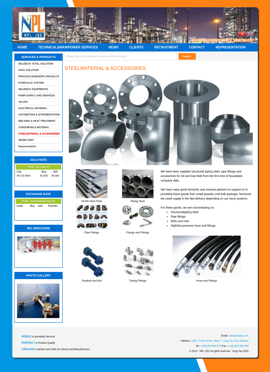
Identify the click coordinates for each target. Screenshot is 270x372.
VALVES (23, 101)
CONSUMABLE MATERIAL (33, 127)
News (113, 47)
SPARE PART (26, 140)
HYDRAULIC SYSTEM (31, 82)
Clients (136, 47)
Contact (197, 47)
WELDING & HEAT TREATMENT (36, 121)
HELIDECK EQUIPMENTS (33, 89)
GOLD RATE (38, 159)
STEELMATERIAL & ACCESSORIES (39, 133)
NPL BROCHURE (38, 228)
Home (22, 47)
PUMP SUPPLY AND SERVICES (36, 95)
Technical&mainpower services (68, 47)
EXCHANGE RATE (38, 194)
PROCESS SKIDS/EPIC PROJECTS (38, 76)
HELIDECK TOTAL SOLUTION (35, 63)
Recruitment (166, 47)
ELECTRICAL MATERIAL (32, 108)
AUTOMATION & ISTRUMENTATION (39, 114)
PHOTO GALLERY (38, 275)
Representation (231, 47)
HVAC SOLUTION (28, 70)
